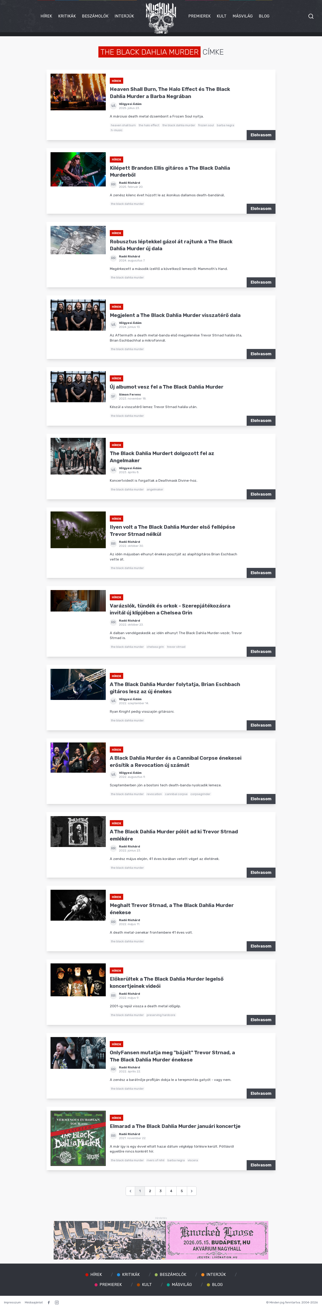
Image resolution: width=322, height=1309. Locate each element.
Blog (264, 16)
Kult (222, 16)
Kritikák (67, 16)
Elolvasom (261, 135)
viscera (193, 1160)
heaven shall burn (123, 125)
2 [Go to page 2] (150, 1191)
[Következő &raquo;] (192, 1191)
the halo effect (149, 125)
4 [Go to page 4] (171, 1191)
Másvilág (243, 16)
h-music (117, 130)
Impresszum (12, 1302)
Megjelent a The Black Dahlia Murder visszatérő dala (175, 315)
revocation (154, 794)
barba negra (225, 125)
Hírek (46, 16)
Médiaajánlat (34, 1302)
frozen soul (206, 125)
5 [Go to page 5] (182, 1191)
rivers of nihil (155, 1160)
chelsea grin (155, 646)
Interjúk (124, 16)
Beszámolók (95, 16)
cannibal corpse (176, 794)
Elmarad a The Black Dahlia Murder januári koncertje (175, 1126)
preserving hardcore (161, 1015)
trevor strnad (176, 646)
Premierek (199, 16)
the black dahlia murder (178, 125)
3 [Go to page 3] (160, 1191)
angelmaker (155, 489)
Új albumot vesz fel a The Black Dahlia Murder (166, 387)
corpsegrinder (200, 794)
